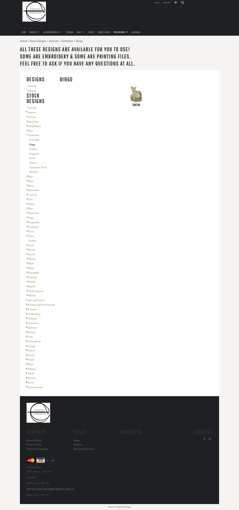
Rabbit (31, 282)
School (30, 373)
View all (31, 86)
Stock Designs (38, 41)
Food (30, 337)
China (31, 204)
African (32, 117)
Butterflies (33, 190)
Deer (30, 208)
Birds (31, 186)
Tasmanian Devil (38, 167)
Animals (54, 41)
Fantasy (31, 332)
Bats (30, 176)
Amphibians (34, 126)
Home (23, 41)
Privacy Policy (34, 444)
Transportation (35, 387)
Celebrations (34, 314)
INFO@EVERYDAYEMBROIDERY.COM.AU (50, 489)
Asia (30, 131)
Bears (31, 181)
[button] (182, 2)
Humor (31, 350)
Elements (32, 327)
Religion (31, 369)
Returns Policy (34, 440)
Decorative (33, 323)
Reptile (32, 286)
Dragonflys (34, 222)
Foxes (31, 236)
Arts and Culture (36, 300)
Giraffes (32, 240)
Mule (31, 268)
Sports (30, 382)
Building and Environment (41, 305)
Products (78, 444)
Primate (32, 277)
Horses (32, 250)
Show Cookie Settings (119, 507)
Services (31, 378)
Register (166, 2)
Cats (30, 199)
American (33, 121)
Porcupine (33, 273)
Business (31, 309)
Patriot (31, 355)
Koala (32, 158)
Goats (31, 245)
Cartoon (32, 195)
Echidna (33, 149)
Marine (32, 259)
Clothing (31, 318)
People (31, 359)
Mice (30, 263)
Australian (67, 41)
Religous (31, 90)
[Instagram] (209, 439)
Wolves (32, 295)
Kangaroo (34, 154)
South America (36, 291)
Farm (31, 231)
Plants (30, 364)
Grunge (31, 346)
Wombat (33, 172)
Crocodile (34, 140)
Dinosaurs (33, 213)
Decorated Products (84, 449)
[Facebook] (204, 439)
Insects (31, 254)
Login (157, 2)
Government (34, 341)
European (33, 227)
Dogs (31, 218)
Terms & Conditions (37, 449)
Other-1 (33, 163)
